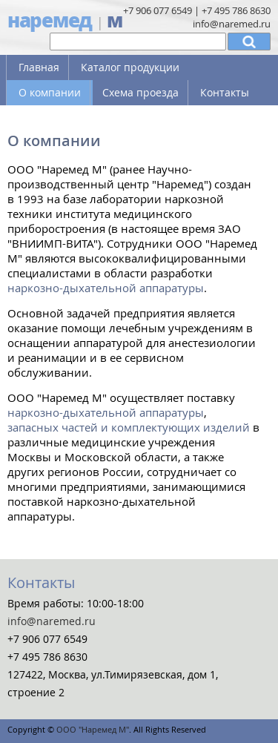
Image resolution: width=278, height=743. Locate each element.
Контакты (224, 92)
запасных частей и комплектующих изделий (128, 427)
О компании (50, 92)
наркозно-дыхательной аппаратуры (105, 287)
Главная (39, 67)
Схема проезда (140, 92)
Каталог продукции (130, 67)
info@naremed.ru (232, 23)
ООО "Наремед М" (92, 729)
